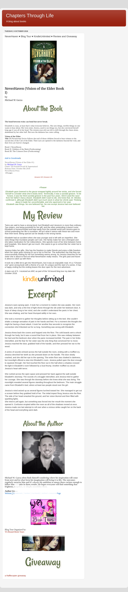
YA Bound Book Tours (14, 532)
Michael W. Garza (13, 100)
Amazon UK (39, 177)
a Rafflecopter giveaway (15, 576)
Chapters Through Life (30, 15)
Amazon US (48, 177)
